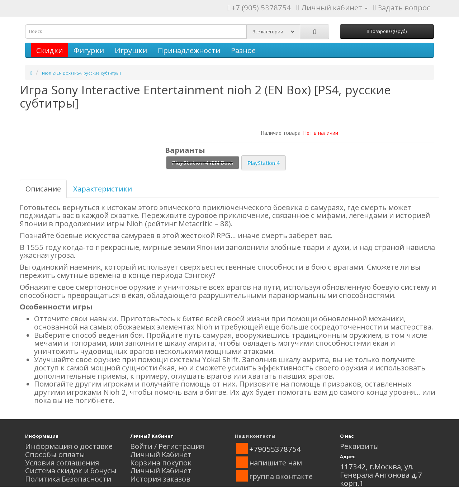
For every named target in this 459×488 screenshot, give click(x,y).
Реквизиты (359, 446)
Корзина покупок (160, 463)
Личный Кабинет (160, 454)
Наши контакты (255, 436)
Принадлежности (189, 50)
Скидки (49, 50)
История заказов (160, 479)
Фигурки (89, 50)
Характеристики (102, 189)
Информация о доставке (69, 446)
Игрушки (131, 50)
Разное (243, 50)
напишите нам (275, 463)
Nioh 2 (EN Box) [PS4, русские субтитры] (81, 73)
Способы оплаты (55, 454)
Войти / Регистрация (167, 446)
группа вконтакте (281, 476)
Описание (43, 189)
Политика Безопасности (68, 479)
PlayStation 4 (263, 162)
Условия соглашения (62, 463)
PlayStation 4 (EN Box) (202, 162)
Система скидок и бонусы (71, 470)
